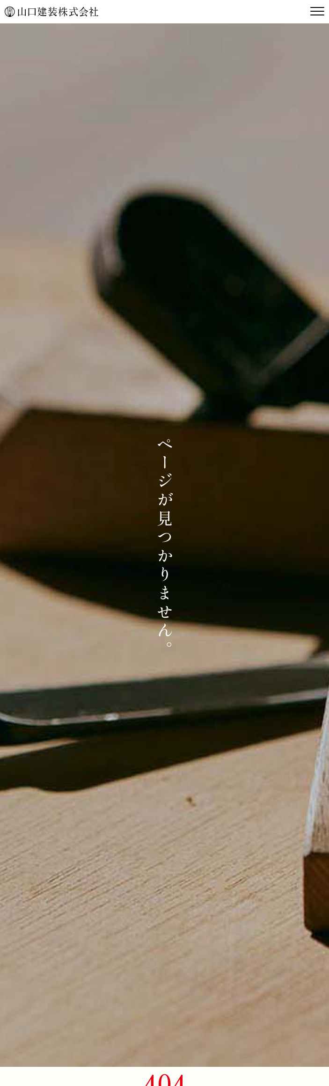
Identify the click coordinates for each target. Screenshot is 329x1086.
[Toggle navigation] (317, 11)
